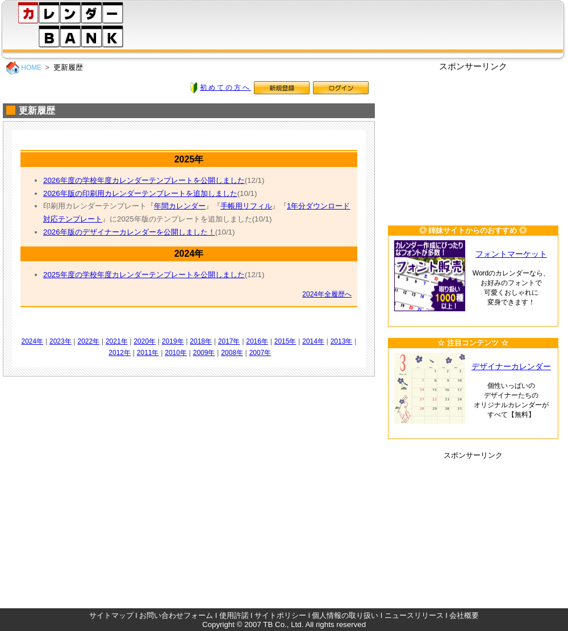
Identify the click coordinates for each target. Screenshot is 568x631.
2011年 (148, 353)
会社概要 (464, 615)
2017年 (229, 341)
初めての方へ (225, 87)
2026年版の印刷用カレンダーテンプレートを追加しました (140, 193)
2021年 (117, 341)
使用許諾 (234, 615)
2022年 (88, 341)
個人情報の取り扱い (345, 615)
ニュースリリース (414, 615)
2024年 (33, 341)
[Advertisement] (473, 143)
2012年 (119, 353)
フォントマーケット (511, 254)
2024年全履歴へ (327, 294)
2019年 (173, 341)
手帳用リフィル (246, 206)
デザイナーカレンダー (511, 366)
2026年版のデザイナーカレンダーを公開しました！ (129, 232)
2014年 (313, 341)
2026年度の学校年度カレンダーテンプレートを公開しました (144, 180)
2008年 (232, 353)
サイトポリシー (280, 615)
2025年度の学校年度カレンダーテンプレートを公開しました (144, 274)
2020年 (144, 341)
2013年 (342, 341)
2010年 (176, 353)
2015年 (285, 341)
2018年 (201, 341)
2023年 (60, 341)
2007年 (260, 353)
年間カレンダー (180, 206)
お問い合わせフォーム (176, 615)
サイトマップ (111, 615)
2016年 (257, 341)
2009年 (204, 353)
